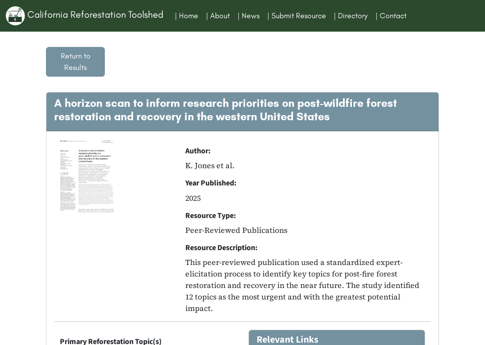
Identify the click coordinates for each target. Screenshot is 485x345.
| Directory (351, 15)
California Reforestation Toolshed (84, 15)
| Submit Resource (296, 15)
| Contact (390, 15)
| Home (186, 15)
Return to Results (75, 61)
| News (248, 15)
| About (218, 15)
